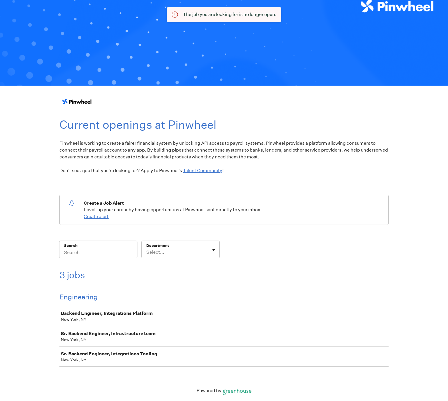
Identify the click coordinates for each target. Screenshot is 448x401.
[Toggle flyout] (213, 250)
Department (157, 245)
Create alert (96, 216)
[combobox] (146, 252)
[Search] (98, 253)
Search (70, 245)
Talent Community (202, 170)
